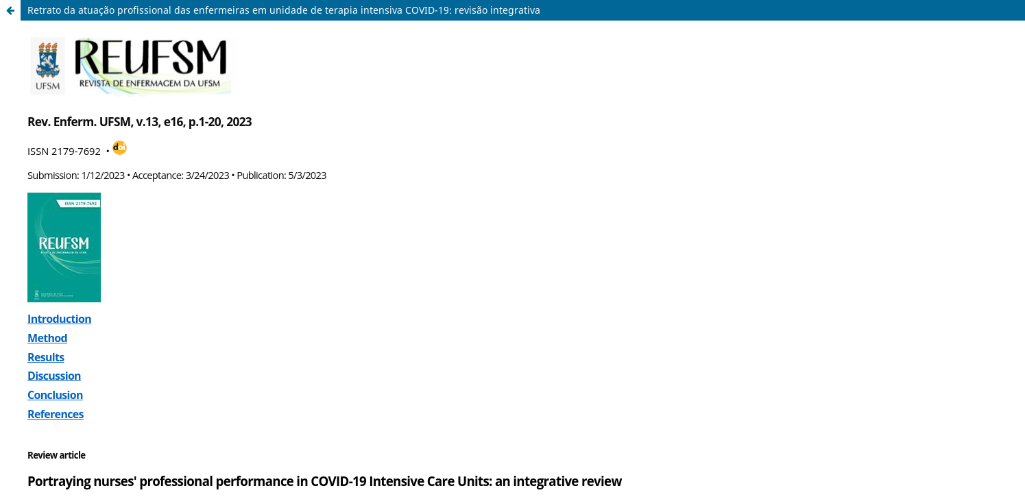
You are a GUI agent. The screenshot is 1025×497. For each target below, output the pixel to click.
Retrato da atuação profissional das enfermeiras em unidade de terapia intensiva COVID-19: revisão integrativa (283, 9)
